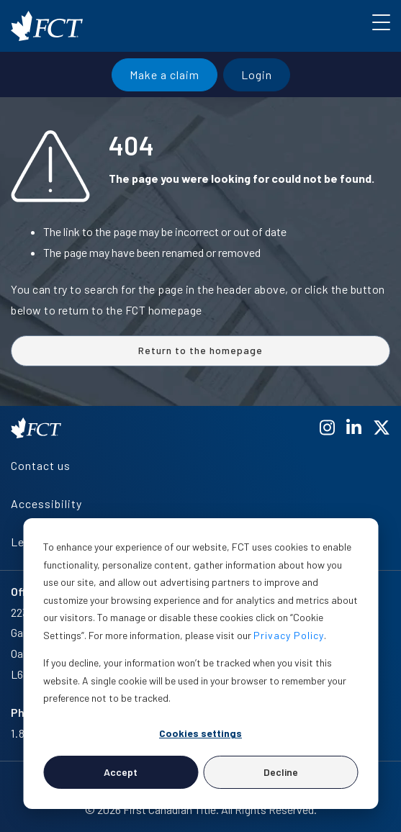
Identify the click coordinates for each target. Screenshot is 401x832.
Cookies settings (200, 733)
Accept (121, 772)
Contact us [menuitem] (41, 465)
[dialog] (200, 663)
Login (256, 74)
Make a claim (164, 74)
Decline (280, 772)
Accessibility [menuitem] (46, 503)
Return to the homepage (200, 350)
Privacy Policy (288, 635)
